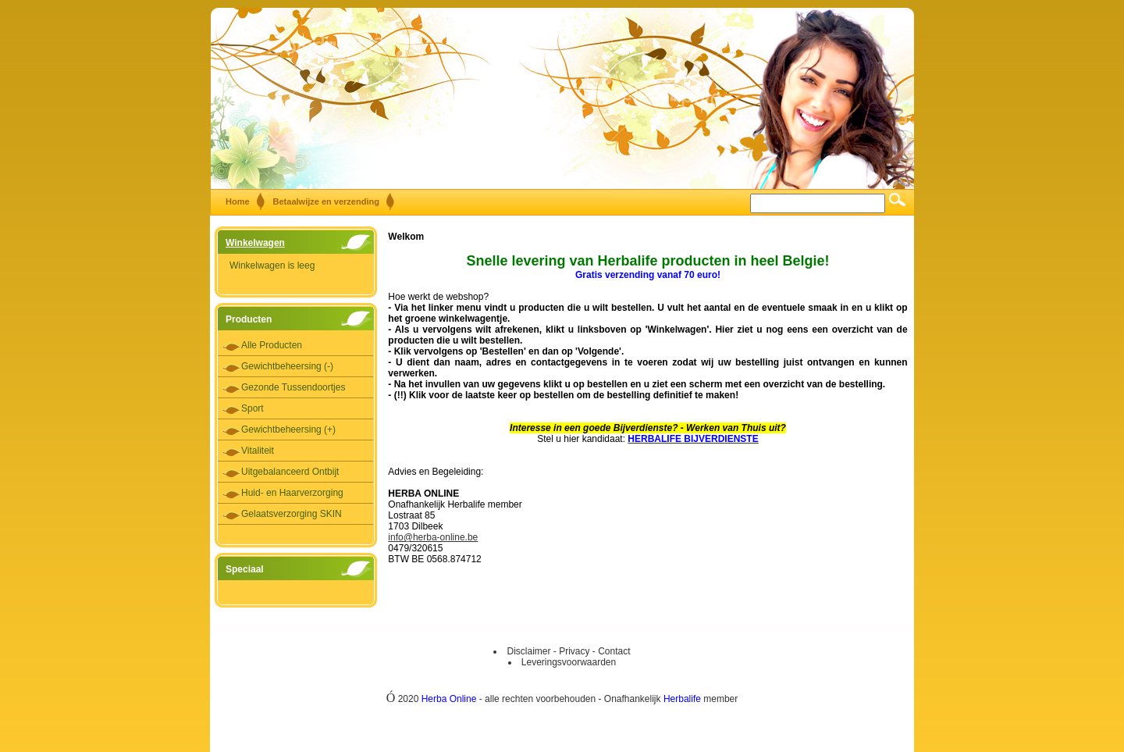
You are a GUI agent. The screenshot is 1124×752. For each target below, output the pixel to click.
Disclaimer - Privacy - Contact (568, 651)
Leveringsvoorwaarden (568, 662)
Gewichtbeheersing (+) (288, 429)
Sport (252, 408)
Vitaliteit (257, 450)
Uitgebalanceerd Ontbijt (290, 471)
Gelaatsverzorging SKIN (291, 513)
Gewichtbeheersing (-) (287, 366)
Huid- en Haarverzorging (292, 492)
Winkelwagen (255, 242)
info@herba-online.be (433, 537)
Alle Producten (271, 345)
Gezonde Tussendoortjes (293, 387)
